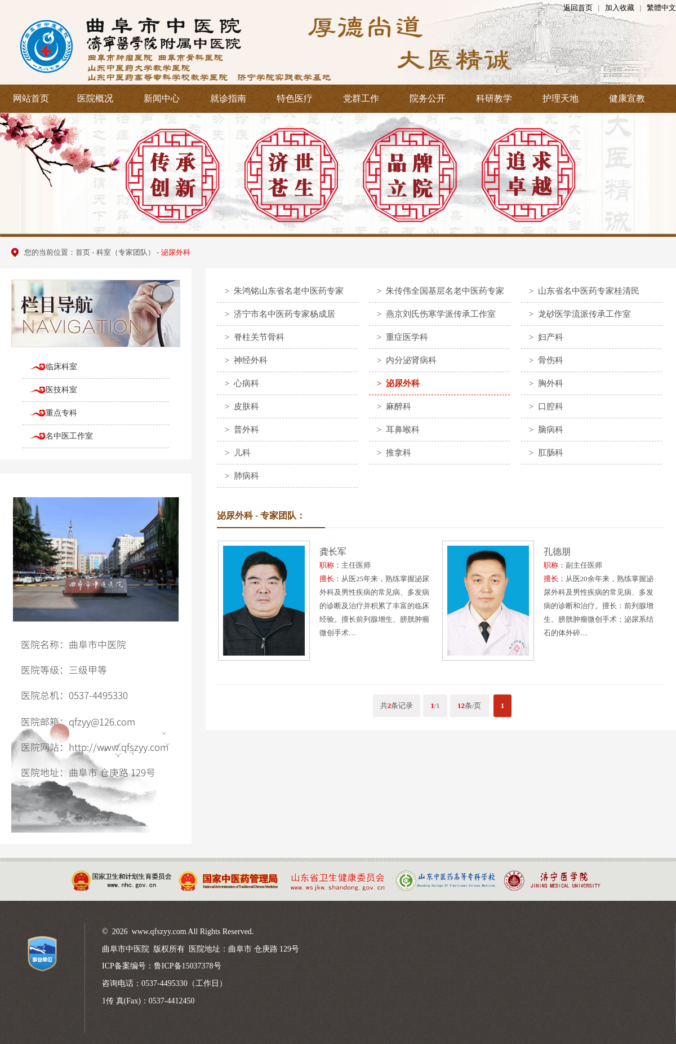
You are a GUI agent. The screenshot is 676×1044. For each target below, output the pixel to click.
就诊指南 (228, 98)
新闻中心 (162, 98)
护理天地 (560, 98)
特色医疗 (295, 98)
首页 (82, 252)
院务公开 (428, 98)
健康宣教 (627, 98)
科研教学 (494, 98)
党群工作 (361, 98)
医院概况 (95, 98)
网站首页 (31, 98)
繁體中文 (661, 7)
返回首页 (578, 7)
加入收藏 (619, 7)
